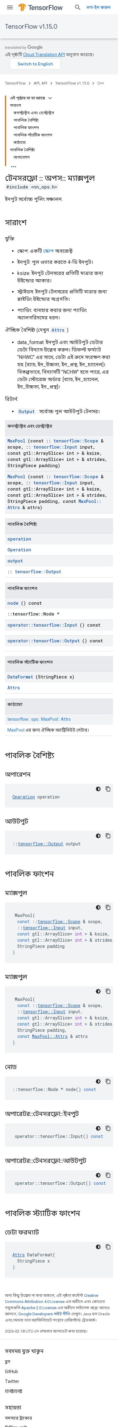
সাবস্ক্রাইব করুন (98, 1412)
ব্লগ (7, 1280)
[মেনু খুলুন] (10, 7)
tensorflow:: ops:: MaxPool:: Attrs (39, 637)
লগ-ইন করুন (98, 7)
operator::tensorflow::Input (42, 543)
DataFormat (20, 595)
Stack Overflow (20, 1356)
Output (27, 330)
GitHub (11, 1290)
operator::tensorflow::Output (43, 559)
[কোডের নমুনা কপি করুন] (108, 707)
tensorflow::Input (55, 365)
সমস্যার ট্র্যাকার (18, 1336)
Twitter (12, 1299)
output (15, 479)
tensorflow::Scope (75, 359)
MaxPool (16, 359)
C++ (100, 83)
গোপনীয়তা (35, 1398)
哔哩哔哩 (13, 1309)
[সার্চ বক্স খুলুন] (78, 7)
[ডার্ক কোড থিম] (98, 707)
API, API (40, 83)
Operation (19, 468)
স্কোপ (48, 169)
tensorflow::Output (38, 490)
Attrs (58, 248)
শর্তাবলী (12, 1398)
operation (19, 457)
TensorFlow (15, 83)
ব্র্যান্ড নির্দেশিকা (18, 1366)
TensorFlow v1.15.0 (31, 27)
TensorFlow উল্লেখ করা (26, 1376)
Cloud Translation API (44, 54)
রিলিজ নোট (16, 1346)
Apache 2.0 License (38, 1226)
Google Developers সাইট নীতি (44, 1232)
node (13, 522)
